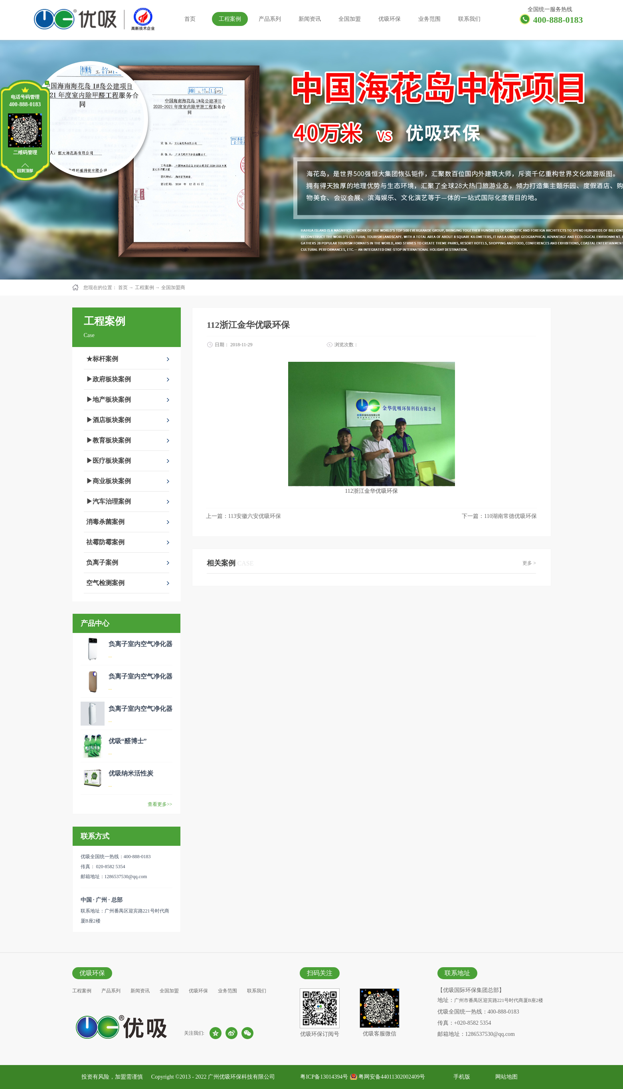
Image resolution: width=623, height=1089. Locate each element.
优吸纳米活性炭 (131, 773)
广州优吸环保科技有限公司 (241, 1077)
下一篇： (499, 516)
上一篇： (243, 516)
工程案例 (144, 287)
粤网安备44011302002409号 (391, 1077)
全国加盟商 (173, 287)
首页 (190, 19)
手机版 (460, 1077)
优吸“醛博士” (128, 741)
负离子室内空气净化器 (140, 644)
